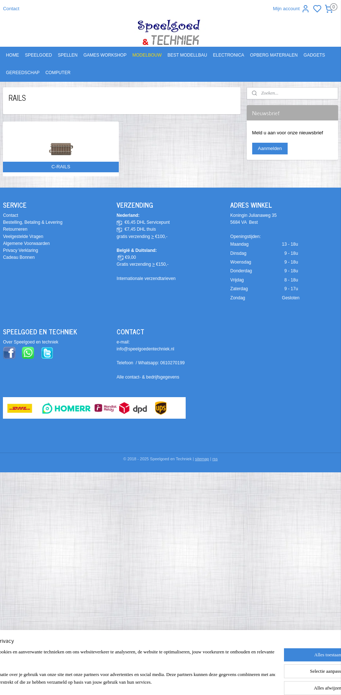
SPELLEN (67, 55)
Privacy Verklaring (20, 250)
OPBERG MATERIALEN (274, 55)
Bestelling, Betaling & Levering (32, 222)
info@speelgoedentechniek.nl (145, 349)
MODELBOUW (147, 55)
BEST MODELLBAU (187, 55)
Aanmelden (270, 148)
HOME (12, 55)
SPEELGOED (38, 55)
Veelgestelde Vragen (23, 236)
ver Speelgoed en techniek (32, 342)
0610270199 (172, 362)
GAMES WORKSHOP (104, 55)
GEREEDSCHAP (22, 72)
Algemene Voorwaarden (26, 243)
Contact (11, 8)
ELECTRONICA (228, 55)
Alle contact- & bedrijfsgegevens (148, 377)
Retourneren (15, 229)
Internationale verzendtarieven (146, 278)
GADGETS (314, 55)
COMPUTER (58, 72)
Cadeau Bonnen (19, 257)
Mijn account (291, 8)
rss (215, 459)
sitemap (202, 459)
